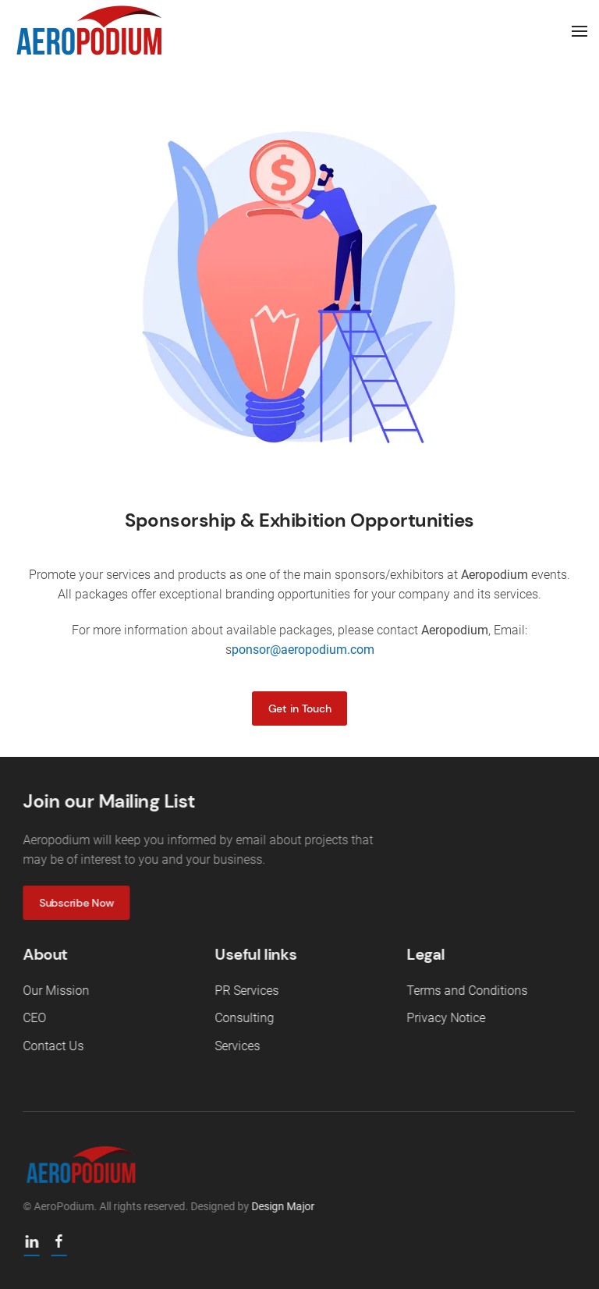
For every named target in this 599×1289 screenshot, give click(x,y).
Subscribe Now (75, 903)
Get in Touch (299, 708)
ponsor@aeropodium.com (303, 649)
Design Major (282, 1206)
